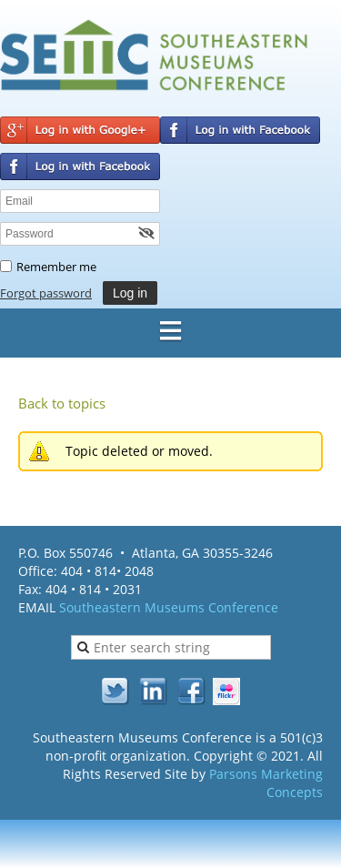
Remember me (56, 266)
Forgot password (46, 293)
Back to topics (61, 403)
